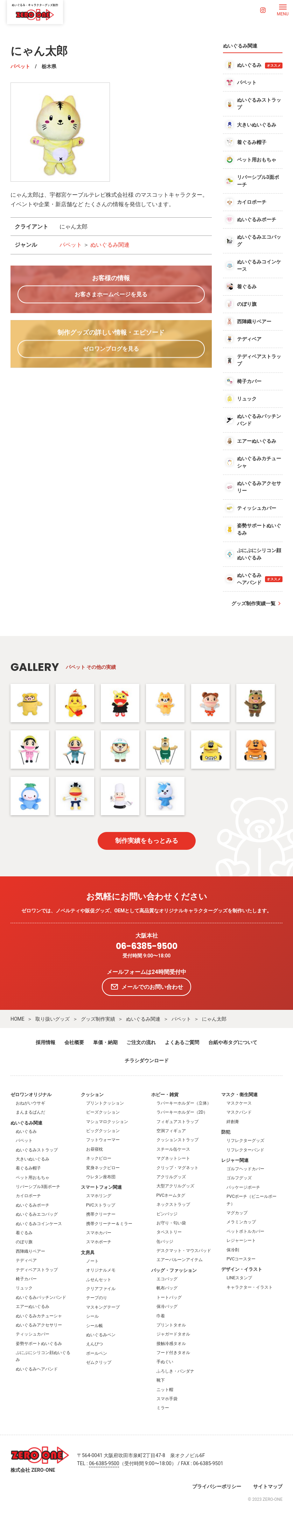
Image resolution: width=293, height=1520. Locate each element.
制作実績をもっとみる (146, 840)
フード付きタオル (173, 1352)
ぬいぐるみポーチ (32, 1205)
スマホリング (98, 1195)
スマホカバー (98, 1232)
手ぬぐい (164, 1361)
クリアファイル (101, 1288)
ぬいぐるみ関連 (110, 244)
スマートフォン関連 (101, 1187)
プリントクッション (105, 1103)
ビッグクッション (103, 1130)
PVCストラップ (100, 1205)
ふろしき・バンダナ (175, 1371)
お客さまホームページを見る (111, 294)
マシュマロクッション (107, 1121)
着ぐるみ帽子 (28, 1168)
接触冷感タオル (171, 1343)
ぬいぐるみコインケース (39, 1223)
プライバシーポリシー (216, 1486)
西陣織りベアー (30, 1251)
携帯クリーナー (101, 1214)
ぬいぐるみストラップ (37, 1150)
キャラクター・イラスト (249, 1287)
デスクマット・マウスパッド (183, 1250)
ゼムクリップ (98, 1362)
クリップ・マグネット (177, 1167)
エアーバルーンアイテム (179, 1259)
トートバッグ (169, 1297)
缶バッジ (164, 1241)
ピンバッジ (166, 1213)
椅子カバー (26, 1278)
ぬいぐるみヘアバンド (37, 1369)
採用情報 (45, 1042)
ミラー (162, 1407)
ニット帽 (164, 1389)
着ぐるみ (24, 1232)
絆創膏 (232, 1121)
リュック (24, 1288)
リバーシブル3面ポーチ (38, 1186)
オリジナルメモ (101, 1270)
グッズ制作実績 (98, 1019)
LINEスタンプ (239, 1277)
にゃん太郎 (214, 1019)
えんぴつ (94, 1343)
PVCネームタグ (171, 1195)
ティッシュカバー (32, 1334)
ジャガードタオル (173, 1334)
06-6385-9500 (146, 946)
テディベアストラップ (37, 1269)
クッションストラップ (177, 1139)
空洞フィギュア (171, 1130)
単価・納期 (105, 1042)
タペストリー (169, 1232)
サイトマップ (267, 1486)
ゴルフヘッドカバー (245, 1168)
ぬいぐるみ (26, 1131)
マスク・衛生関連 (239, 1094)
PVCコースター (241, 1259)
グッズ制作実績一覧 (253, 603)
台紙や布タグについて (232, 1042)
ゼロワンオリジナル (31, 1094)
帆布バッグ (166, 1288)
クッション (92, 1094)
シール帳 (94, 1325)
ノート (92, 1261)
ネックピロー (98, 1158)
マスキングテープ (103, 1307)
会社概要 (74, 1042)
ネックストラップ (173, 1204)
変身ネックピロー (103, 1167)
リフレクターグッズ (245, 1140)
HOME (18, 1019)
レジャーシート (241, 1240)
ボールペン (96, 1353)
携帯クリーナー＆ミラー (109, 1223)
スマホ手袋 (166, 1398)
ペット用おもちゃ (32, 1177)
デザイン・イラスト (241, 1269)
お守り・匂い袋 (171, 1223)
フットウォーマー (103, 1139)
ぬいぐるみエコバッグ (37, 1214)
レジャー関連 (235, 1160)
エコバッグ (166, 1278)
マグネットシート (173, 1158)
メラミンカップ (241, 1221)
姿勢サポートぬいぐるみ (39, 1343)
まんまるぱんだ (30, 1112)
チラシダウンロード (147, 1060)
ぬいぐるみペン (101, 1334)
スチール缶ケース (173, 1149)
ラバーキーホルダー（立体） (183, 1103)
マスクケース (239, 1103)
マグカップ (236, 1212)
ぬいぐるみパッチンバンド (41, 1297)
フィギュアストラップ (177, 1121)
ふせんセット (98, 1279)
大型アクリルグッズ (175, 1186)
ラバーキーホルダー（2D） (182, 1112)
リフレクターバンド (245, 1150)
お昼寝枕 (94, 1149)
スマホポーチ (98, 1241)
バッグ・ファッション (174, 1270)
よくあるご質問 (182, 1042)
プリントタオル (171, 1325)
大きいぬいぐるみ (32, 1159)
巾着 (160, 1315)
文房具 (88, 1252)
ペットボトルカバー (245, 1231)
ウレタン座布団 (101, 1176)
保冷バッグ (166, 1306)
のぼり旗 (24, 1241)
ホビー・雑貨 (165, 1094)
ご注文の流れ (141, 1042)
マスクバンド (239, 1112)
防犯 (225, 1132)
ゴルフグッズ (239, 1177)
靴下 (160, 1380)
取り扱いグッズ (52, 1019)
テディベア (26, 1260)
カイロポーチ (28, 1195)
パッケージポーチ (243, 1187)
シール (92, 1316)
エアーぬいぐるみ (32, 1306)
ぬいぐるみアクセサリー (39, 1325)
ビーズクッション (103, 1112)
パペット (20, 66)
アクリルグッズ (171, 1176)
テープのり (96, 1297)
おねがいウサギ (30, 1103)
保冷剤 (232, 1249)
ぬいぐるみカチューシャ (39, 1315)
